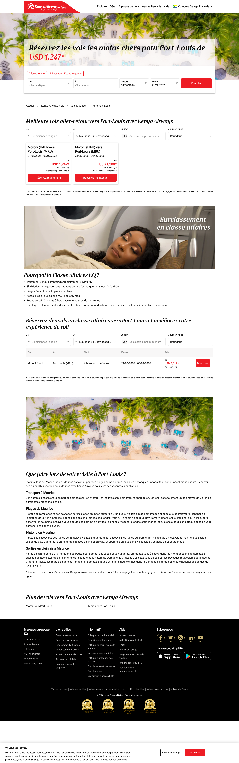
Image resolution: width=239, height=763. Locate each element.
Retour (155, 81)
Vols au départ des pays (157, 689)
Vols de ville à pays (179, 689)
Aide (166, 6)
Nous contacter (127, 635)
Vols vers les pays (59, 689)
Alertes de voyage (128, 649)
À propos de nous (129, 6)
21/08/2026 (158, 85)
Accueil (30, 105)
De (30, 81)
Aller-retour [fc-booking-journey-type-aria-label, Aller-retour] (35, 73)
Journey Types (175, 129)
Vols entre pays (96, 689)
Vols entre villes (113, 689)
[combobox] (48, 85)
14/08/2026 (128, 85)
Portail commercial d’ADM (69, 654)
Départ (124, 81)
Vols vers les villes (78, 689)
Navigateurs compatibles (100, 653)
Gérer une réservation (67, 635)
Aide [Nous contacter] (131, 640)
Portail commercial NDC (68, 649)
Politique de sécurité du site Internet (101, 647)
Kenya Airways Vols (52, 105)
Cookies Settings (171, 752)
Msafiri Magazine (33, 663)
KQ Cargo (29, 649)
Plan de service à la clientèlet (102, 666)
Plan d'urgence (95, 671)
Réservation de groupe (67, 640)
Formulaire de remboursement (128, 669)
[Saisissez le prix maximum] (145, 136)
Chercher (196, 83)
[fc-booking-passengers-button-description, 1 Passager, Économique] (64, 74)
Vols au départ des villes (133, 689)
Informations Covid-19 (131, 662)
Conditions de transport (100, 640)
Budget (124, 129)
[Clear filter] (115, 136)
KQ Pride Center (32, 653)
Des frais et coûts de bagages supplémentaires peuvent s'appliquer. (176, 191)
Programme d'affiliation (68, 645)
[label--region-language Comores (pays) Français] (193, 7)
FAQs (122, 645)
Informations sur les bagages (66, 666)
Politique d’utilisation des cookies (100, 660)
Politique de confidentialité (101, 635)
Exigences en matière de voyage (132, 656)
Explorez (102, 6)
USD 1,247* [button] (46, 57)
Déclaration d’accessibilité (101, 676)
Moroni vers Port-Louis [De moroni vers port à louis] (39, 606)
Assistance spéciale (66, 659)
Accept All (195, 752)
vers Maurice (78, 105)
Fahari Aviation (31, 658)
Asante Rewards (151, 6)
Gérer (113, 6)
